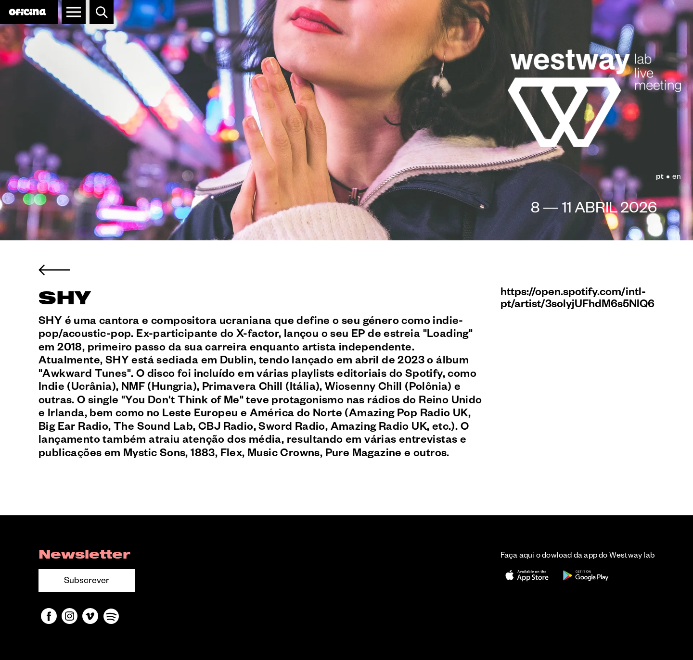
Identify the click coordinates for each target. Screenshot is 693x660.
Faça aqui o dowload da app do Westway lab (577, 556)
